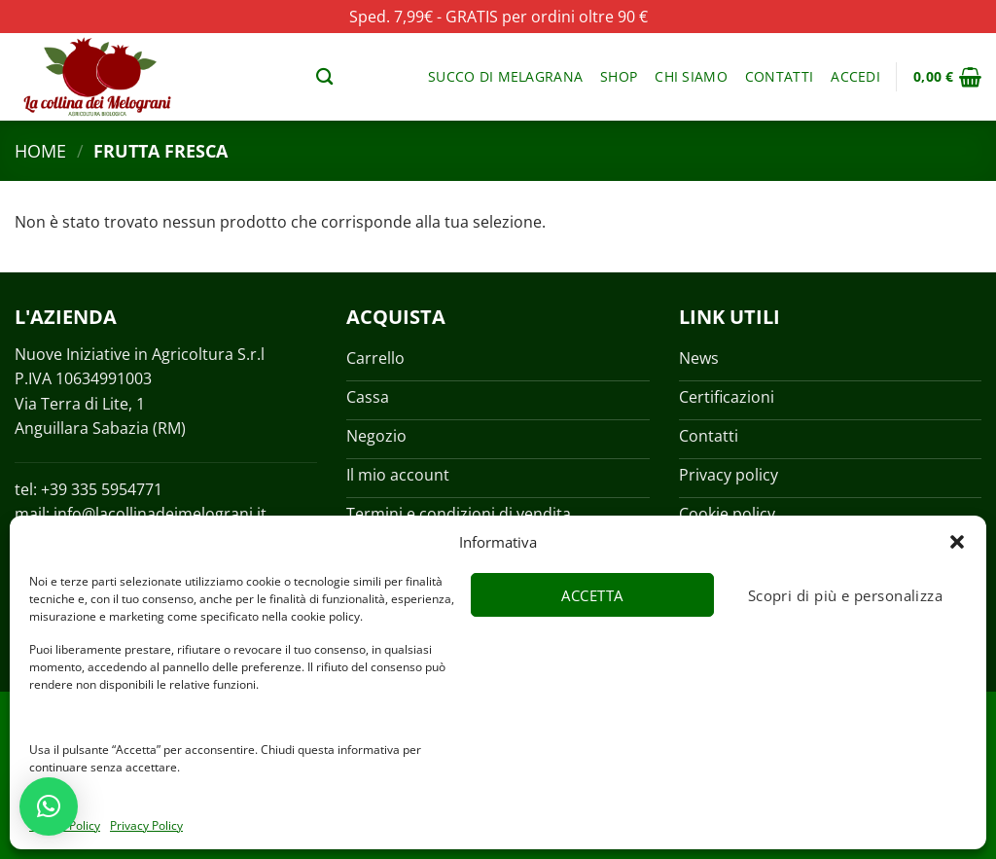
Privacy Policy (146, 825)
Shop (618, 76)
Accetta (591, 595)
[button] (957, 542)
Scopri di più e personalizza (845, 595)
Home (40, 150)
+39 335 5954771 (101, 489)
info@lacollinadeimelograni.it (160, 513)
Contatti (779, 76)
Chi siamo (691, 76)
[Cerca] (324, 77)
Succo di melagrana (505, 76)
